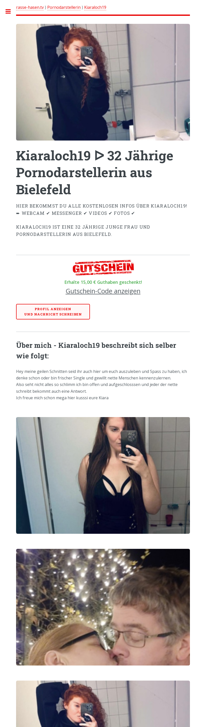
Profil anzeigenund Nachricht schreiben (53, 311)
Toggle (11, 11)
